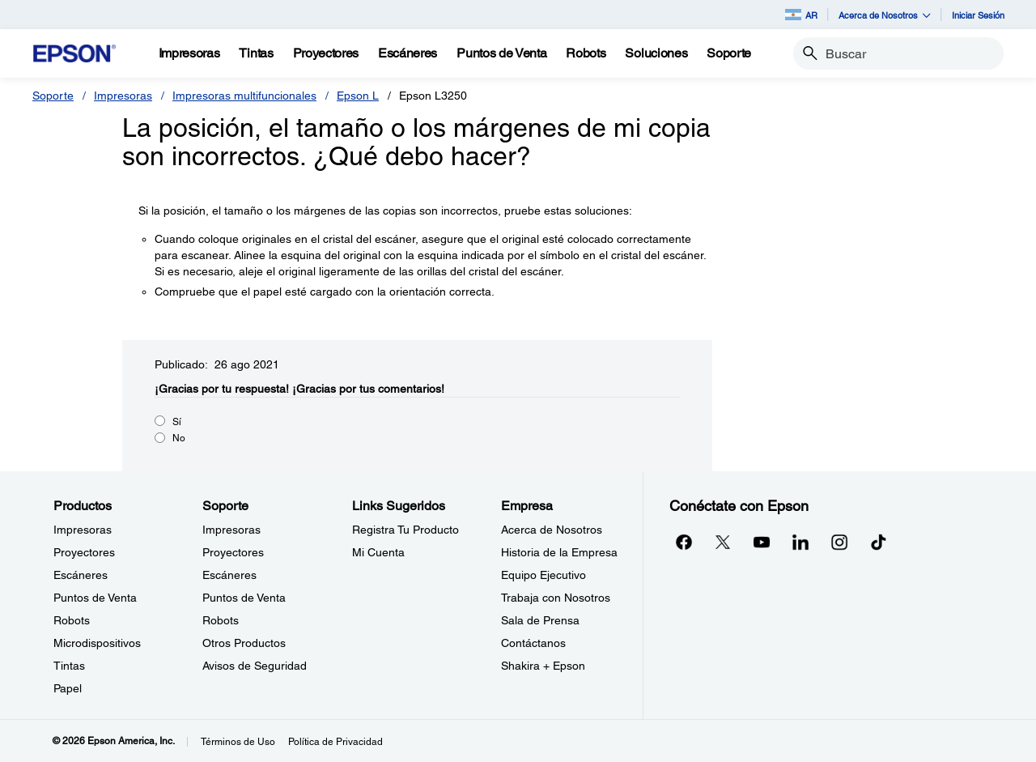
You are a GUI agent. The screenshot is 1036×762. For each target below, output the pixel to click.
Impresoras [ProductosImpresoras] (82, 529)
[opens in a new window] (878, 541)
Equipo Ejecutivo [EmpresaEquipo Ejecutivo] (543, 574)
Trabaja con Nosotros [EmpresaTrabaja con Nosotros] (555, 597)
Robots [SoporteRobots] (220, 620)
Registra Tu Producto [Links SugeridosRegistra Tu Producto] (405, 529)
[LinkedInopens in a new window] (800, 541)
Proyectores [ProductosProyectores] (84, 552)
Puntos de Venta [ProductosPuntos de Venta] (95, 597)
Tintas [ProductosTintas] (69, 665)
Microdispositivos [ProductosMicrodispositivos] (97, 642)
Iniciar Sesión (978, 15)
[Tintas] (255, 53)
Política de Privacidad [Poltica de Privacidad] (335, 741)
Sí (176, 422)
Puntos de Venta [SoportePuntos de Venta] (244, 597)
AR (801, 14)
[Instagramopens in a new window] (839, 541)
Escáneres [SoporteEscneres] (229, 574)
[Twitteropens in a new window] (722, 541)
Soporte (53, 95)
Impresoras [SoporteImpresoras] (231, 529)
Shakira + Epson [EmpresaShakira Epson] (543, 665)
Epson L (358, 95)
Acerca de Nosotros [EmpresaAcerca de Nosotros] (551, 529)
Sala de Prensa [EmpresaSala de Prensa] (540, 620)
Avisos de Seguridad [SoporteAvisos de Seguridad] (254, 665)
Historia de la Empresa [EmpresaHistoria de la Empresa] (559, 552)
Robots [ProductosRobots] (71, 620)
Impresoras (123, 95)
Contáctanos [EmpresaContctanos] (533, 642)
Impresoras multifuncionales (244, 95)
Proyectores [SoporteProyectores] (233, 552)
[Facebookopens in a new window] (683, 541)
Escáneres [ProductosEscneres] (80, 574)
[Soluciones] (656, 53)
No (178, 438)
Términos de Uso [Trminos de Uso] (238, 741)
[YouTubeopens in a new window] (761, 541)
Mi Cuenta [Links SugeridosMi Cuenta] (378, 552)
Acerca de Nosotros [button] (885, 15)
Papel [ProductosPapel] (67, 688)
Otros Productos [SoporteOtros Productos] (244, 642)
